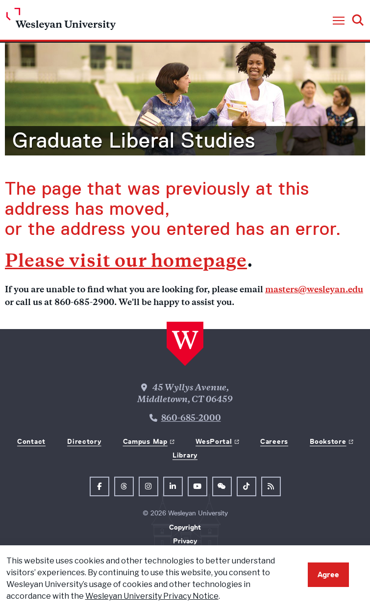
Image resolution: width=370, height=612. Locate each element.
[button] (339, 21)
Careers (274, 441)
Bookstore (328, 441)
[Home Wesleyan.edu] (61, 21)
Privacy (185, 540)
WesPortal (214, 441)
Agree (328, 574)
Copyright (185, 527)
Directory (84, 441)
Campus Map (145, 441)
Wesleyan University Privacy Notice (152, 596)
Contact (31, 441)
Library (185, 455)
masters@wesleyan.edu (314, 290)
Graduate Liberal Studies (133, 140)
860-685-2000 (191, 419)
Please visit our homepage (126, 263)
